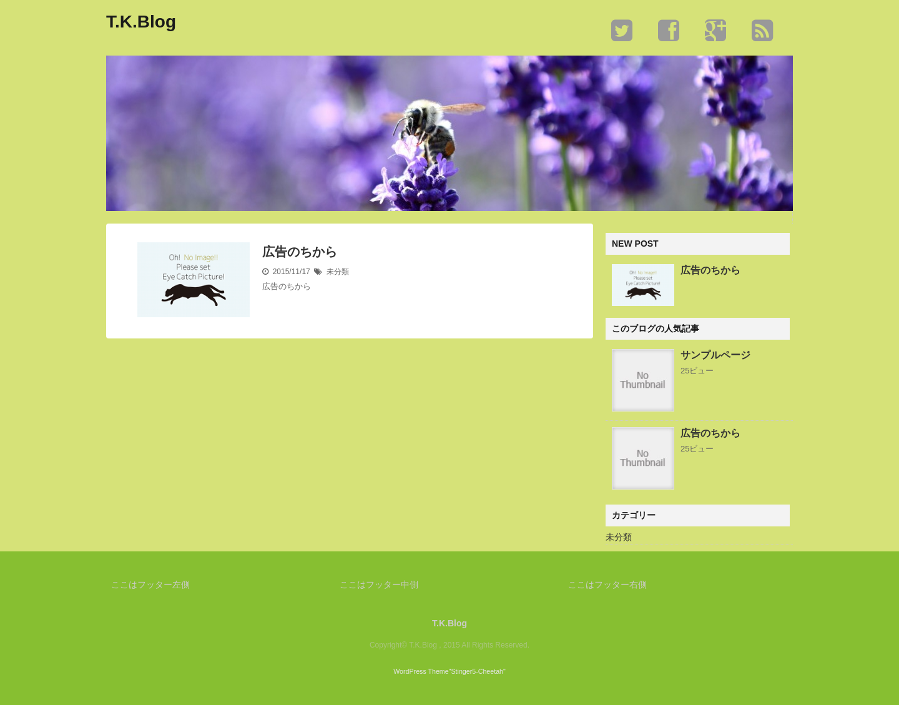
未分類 (338, 271)
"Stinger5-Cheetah (476, 671)
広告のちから (299, 252)
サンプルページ (715, 355)
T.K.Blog (141, 21)
